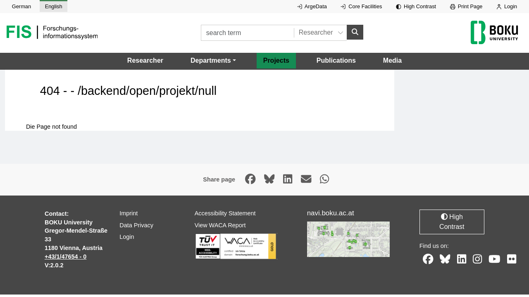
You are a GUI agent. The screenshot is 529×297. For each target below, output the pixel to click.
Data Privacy (136, 225)
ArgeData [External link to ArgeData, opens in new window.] (312, 6)
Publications (336, 60)
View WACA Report (220, 225)
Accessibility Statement (225, 213)
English (53, 6)
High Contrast (416, 6)
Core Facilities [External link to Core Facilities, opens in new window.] (361, 6)
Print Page (466, 6)
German (21, 6)
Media (392, 60)
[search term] (247, 33)
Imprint (128, 213)
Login (506, 6)
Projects (276, 60)
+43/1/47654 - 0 (65, 256)
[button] (213, 60)
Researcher (145, 60)
